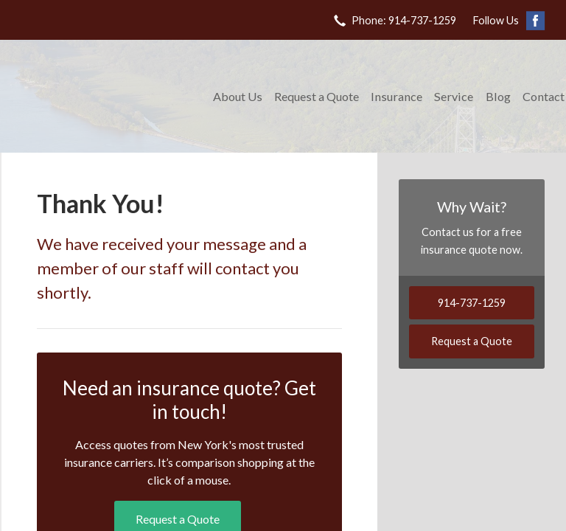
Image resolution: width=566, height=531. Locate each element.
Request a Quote (316, 96)
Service (453, 96)
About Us (237, 96)
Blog (498, 96)
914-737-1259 (472, 302)
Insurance (396, 96)
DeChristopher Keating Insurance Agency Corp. (105, 96)
